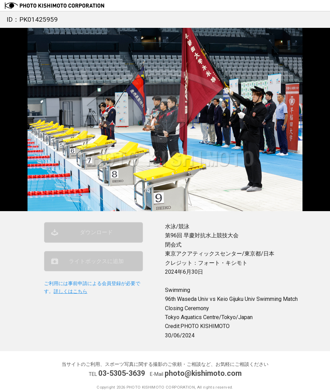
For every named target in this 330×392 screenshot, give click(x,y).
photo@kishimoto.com (203, 373)
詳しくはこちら (70, 291)
